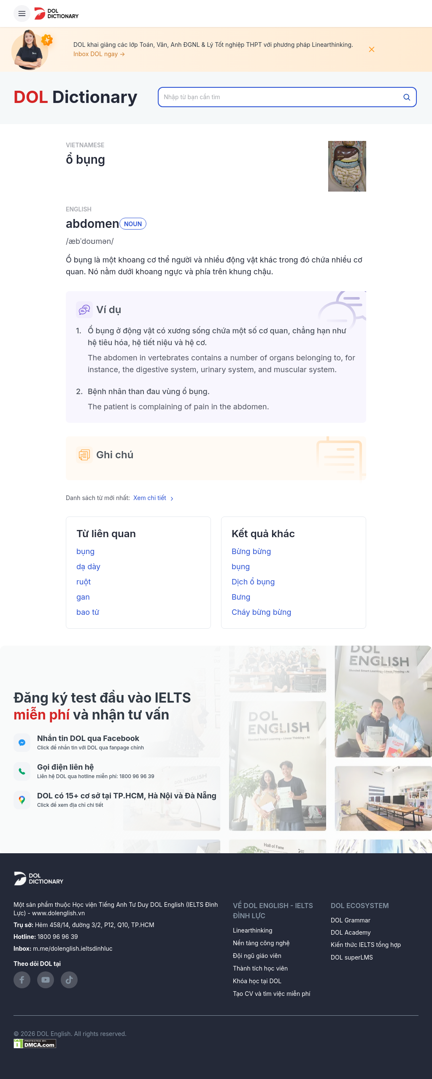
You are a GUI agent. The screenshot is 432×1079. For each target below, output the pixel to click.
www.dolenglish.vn (58, 913)
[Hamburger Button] (22, 13)
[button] (216, 241)
